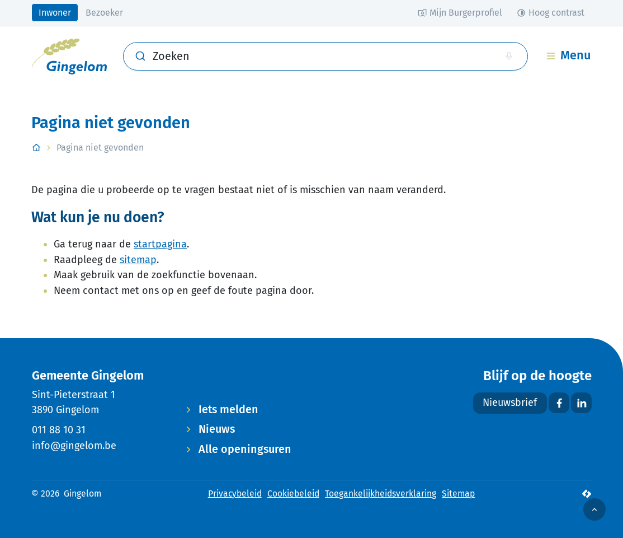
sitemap (138, 260)
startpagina (160, 244)
